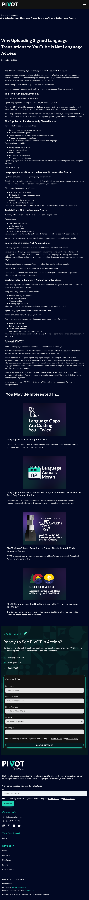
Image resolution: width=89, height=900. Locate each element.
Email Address (11, 697)
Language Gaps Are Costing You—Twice (27, 439)
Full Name (9, 686)
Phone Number (11, 707)
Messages (9, 728)
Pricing (5, 865)
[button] (84, 4)
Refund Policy (7, 883)
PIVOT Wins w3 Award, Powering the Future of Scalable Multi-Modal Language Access (41, 549)
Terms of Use (56, 738)
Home (4, 850)
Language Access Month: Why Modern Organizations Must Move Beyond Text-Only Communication (44, 494)
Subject (8, 717)
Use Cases (6, 860)
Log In (4, 838)
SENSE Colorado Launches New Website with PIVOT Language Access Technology (42, 605)
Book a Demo (8, 869)
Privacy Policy (72, 738)
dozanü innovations (19, 888)
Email (4, 789)
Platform (6, 855)
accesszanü (30, 890)
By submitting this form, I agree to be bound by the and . (42, 738)
